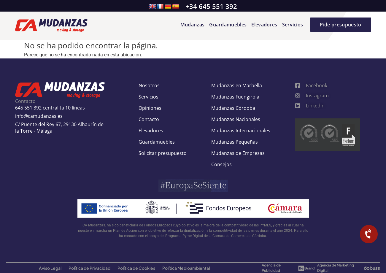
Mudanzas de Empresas (238, 153)
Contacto (149, 119)
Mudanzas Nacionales (235, 119)
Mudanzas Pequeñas (234, 142)
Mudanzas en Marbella (236, 85)
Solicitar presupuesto (163, 153)
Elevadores (264, 24)
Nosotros (149, 85)
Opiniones (150, 108)
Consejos (221, 164)
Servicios (292, 24)
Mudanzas (192, 24)
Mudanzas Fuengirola (235, 96)
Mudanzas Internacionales (240, 130)
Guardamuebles (228, 24)
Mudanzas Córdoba (233, 108)
